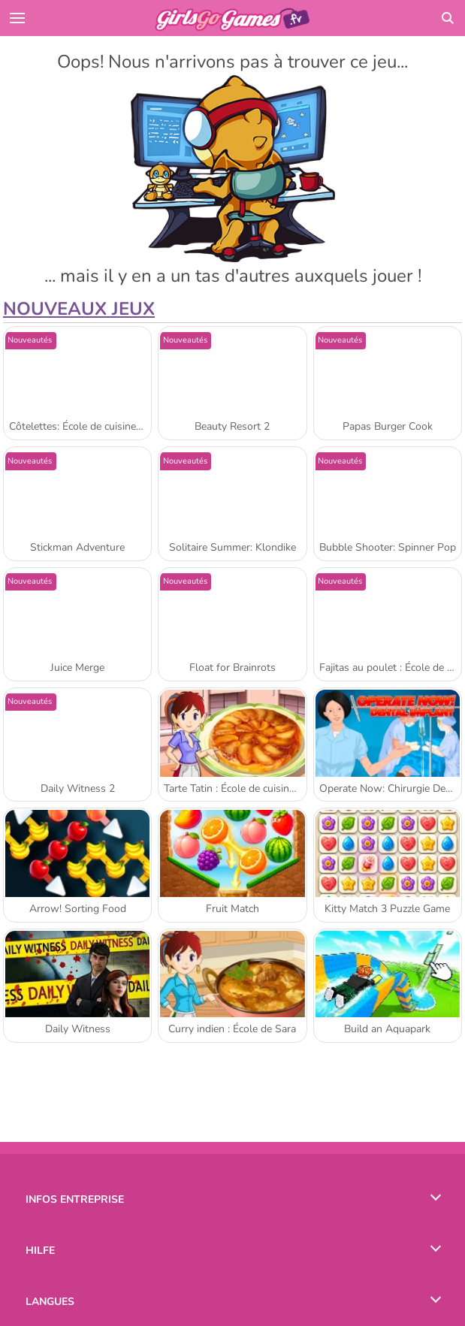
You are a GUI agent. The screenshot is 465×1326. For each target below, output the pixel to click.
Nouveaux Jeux (79, 309)
